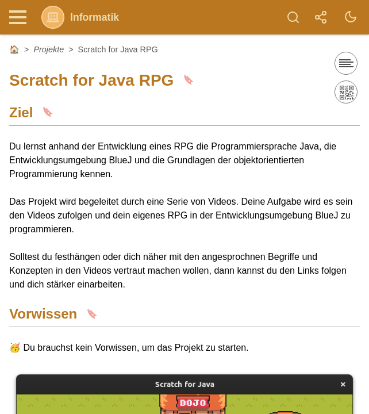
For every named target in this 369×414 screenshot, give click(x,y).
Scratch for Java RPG (118, 49)
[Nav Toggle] (20, 17)
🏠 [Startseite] (14, 49)
